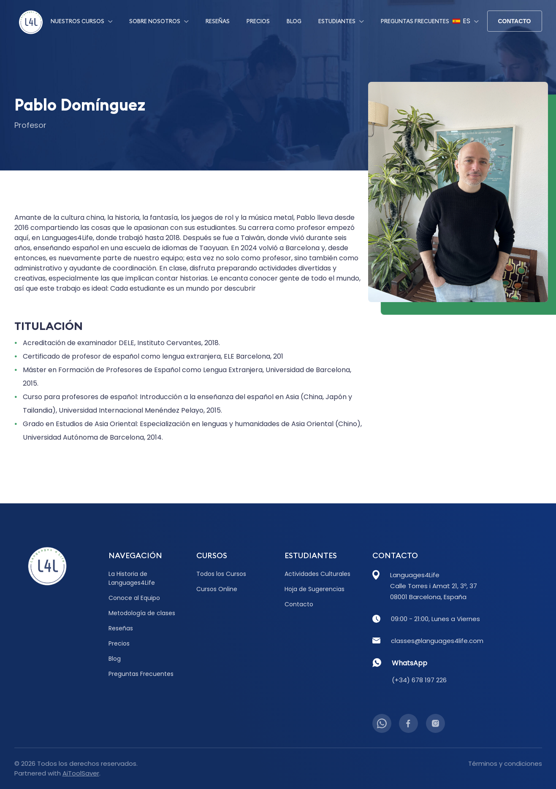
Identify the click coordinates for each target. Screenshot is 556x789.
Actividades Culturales (317, 574)
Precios (258, 21)
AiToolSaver (80, 773)
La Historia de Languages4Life (131, 578)
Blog (294, 21)
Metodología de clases (141, 613)
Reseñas (218, 21)
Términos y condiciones (505, 763)
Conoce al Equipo (134, 598)
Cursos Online (216, 589)
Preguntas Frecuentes (415, 21)
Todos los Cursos (221, 574)
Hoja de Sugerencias (314, 589)
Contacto (514, 21)
